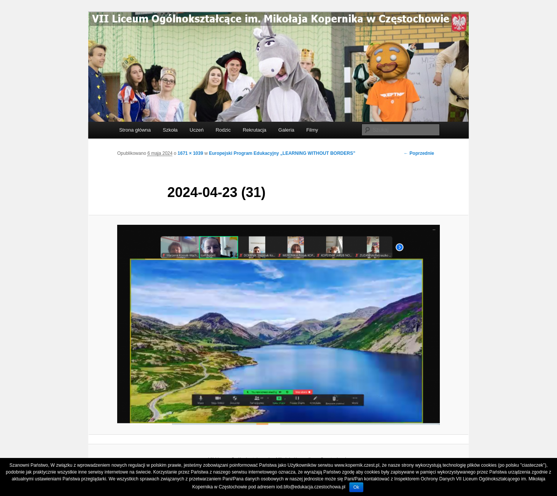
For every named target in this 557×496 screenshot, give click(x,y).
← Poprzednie (419, 153)
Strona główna (135, 130)
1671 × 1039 (190, 153)
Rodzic (223, 130)
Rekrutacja (254, 130)
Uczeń (196, 130)
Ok (356, 487)
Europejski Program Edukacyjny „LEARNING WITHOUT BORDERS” (282, 153)
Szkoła (170, 130)
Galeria (286, 130)
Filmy (312, 130)
